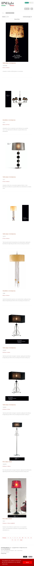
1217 (4, 122)
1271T (4, 236)
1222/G (4, 407)
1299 (4, 293)
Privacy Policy (3, 553)
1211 (4, 179)
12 (25, 537)
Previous (4, 537)
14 (30, 537)
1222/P (4, 350)
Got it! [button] (27, 562)
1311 (4, 521)
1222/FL (5, 464)
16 (15, 540)
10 (19, 537)
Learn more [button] (5, 563)
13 (28, 537)
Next (21, 540)
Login (27, 8)
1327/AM (5, 65)
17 (17, 540)
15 (12, 540)
